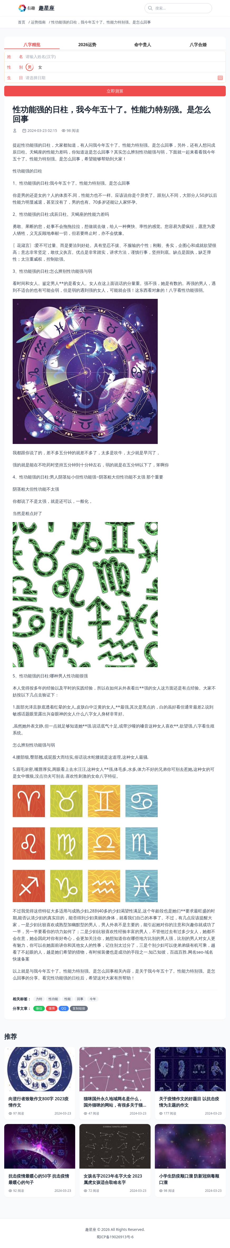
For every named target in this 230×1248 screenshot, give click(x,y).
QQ (63, 1008)
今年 (93, 999)
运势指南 (38, 22)
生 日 (15, 77)
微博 (52, 1008)
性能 (67, 999)
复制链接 (79, 1008)
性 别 (15, 67)
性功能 (53, 999)
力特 (39, 999)
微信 (39, 1008)
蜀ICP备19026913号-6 (115, 1236)
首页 (21, 22)
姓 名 (15, 56)
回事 (80, 999)
